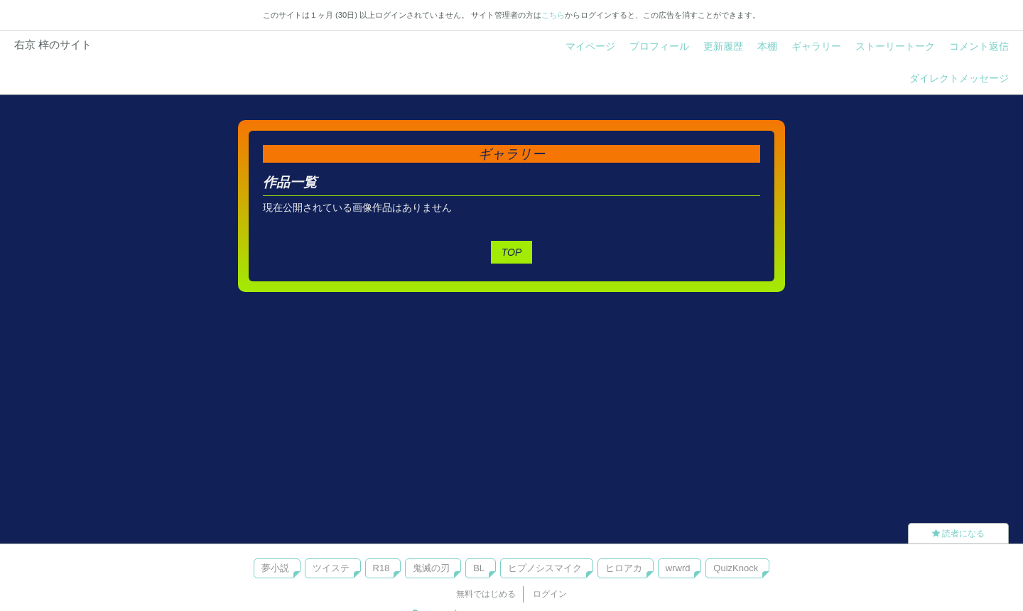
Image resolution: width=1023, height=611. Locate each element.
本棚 (767, 46)
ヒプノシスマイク (545, 568)
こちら (553, 15)
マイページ (590, 46)
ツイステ (331, 568)
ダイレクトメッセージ (959, 78)
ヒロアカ (623, 568)
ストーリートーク (895, 46)
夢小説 (275, 568)
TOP (512, 252)
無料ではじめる (486, 594)
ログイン (550, 594)
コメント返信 (979, 46)
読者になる (958, 534)
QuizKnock (735, 568)
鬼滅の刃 (431, 568)
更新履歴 (723, 46)
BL (479, 568)
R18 (381, 568)
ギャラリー (816, 46)
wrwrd (678, 568)
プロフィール (659, 46)
